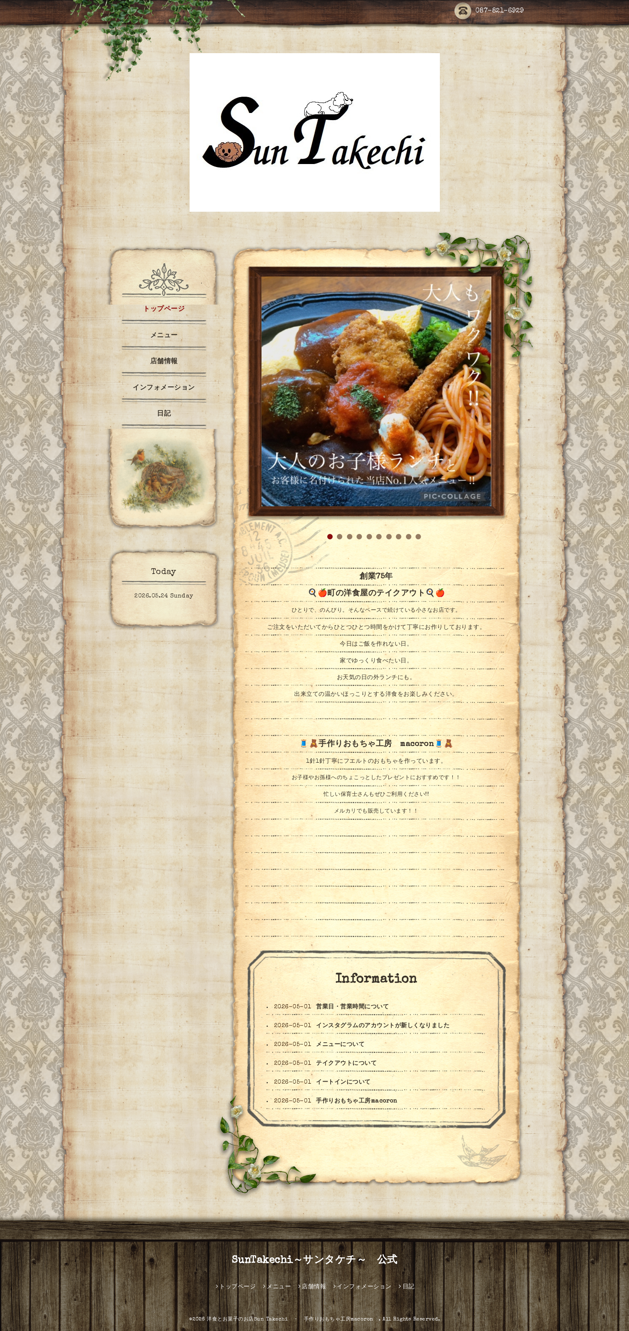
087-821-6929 (489, 12)
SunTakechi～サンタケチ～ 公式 (315, 1261)
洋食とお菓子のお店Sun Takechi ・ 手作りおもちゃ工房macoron (293, 1319)
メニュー (164, 336)
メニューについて (340, 1045)
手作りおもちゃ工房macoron (356, 1101)
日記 (164, 414)
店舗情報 (164, 362)
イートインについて (343, 1082)
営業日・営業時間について (352, 1007)
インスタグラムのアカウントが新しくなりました (382, 1026)
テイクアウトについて (346, 1064)
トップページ (164, 309)
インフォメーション (164, 388)
